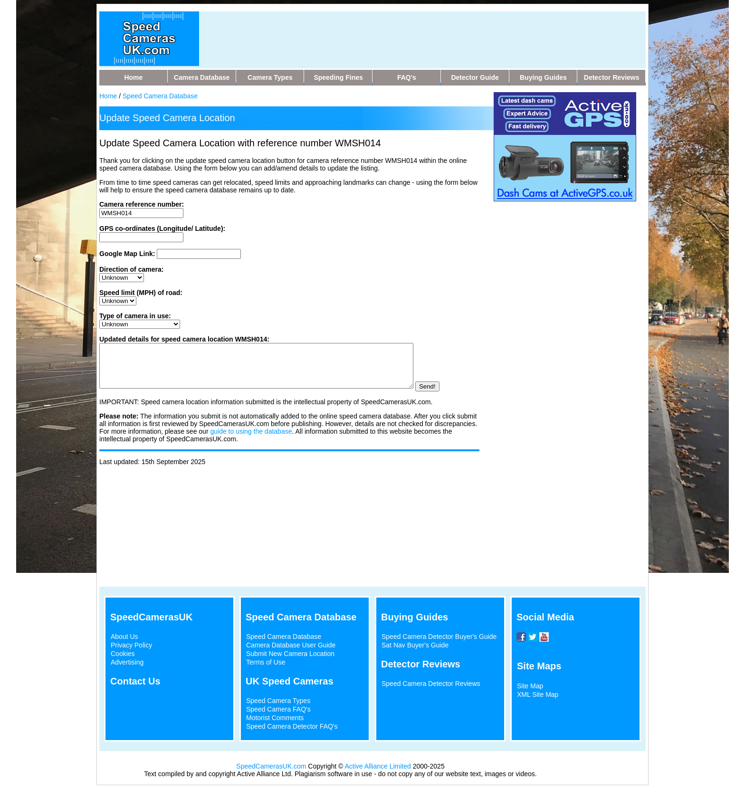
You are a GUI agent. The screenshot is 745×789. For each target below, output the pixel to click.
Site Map (530, 686)
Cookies (123, 653)
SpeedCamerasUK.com (271, 766)
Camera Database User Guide (290, 645)
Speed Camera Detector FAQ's (292, 726)
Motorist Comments (275, 718)
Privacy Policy (131, 645)
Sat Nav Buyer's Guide (415, 645)
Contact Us (135, 681)
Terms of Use (265, 662)
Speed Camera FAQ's (278, 709)
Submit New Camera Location (290, 653)
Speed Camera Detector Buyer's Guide (439, 636)
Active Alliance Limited (378, 766)
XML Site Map (537, 694)
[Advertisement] (391, 32)
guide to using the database (251, 440)
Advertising (127, 662)
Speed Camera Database (160, 96)
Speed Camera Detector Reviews (431, 683)
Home (108, 96)
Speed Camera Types (278, 700)
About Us (124, 636)
